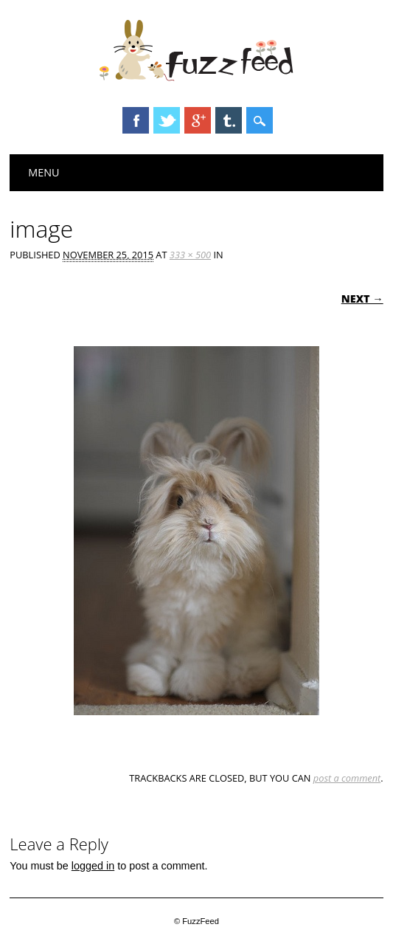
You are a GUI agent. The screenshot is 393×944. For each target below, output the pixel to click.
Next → (362, 299)
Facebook (135, 120)
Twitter (166, 120)
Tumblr (228, 120)
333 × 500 (190, 254)
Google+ (197, 120)
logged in (93, 866)
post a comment (347, 778)
